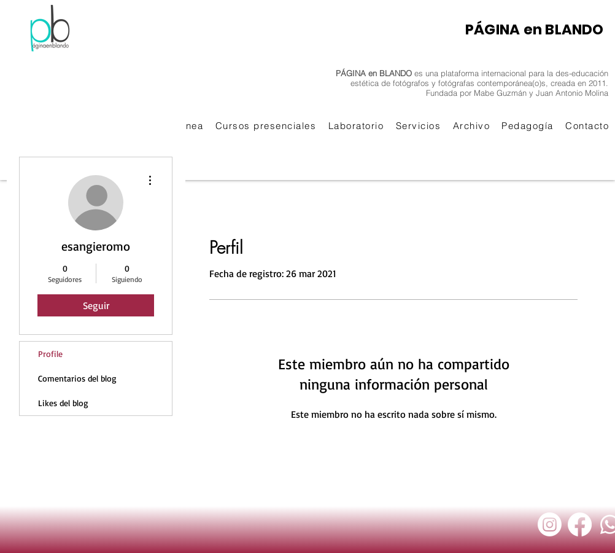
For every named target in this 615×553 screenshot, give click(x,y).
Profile (50, 353)
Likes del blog (63, 403)
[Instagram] (550, 524)
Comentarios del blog (77, 378)
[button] (265, 125)
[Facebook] (580, 524)
